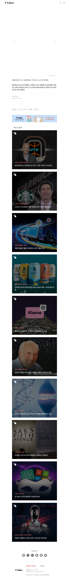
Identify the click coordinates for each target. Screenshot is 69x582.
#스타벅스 (17, 204)
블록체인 (14, 109)
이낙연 (19, 109)
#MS (20, 493)
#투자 (16, 369)
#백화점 (16, 452)
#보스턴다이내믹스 (28, 535)
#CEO (27, 204)
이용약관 (42, 566)
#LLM (22, 493)
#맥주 (16, 284)
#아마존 (16, 245)
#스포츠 (16, 162)
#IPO (20, 328)
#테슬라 (21, 535)
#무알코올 (20, 284)
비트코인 (25, 109)
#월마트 (25, 245)
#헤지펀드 (20, 369)
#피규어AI (17, 535)
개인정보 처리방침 (30, 566)
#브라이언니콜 (23, 204)
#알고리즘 (25, 369)
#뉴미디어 (21, 162)
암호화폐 (30, 109)
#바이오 (22, 411)
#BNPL (16, 328)
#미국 (16, 411)
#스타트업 (26, 162)
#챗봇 (22, 328)
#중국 (19, 411)
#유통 (20, 452)
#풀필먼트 (21, 245)
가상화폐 (36, 109)
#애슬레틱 (25, 284)
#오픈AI (16, 493)
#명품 (23, 452)
